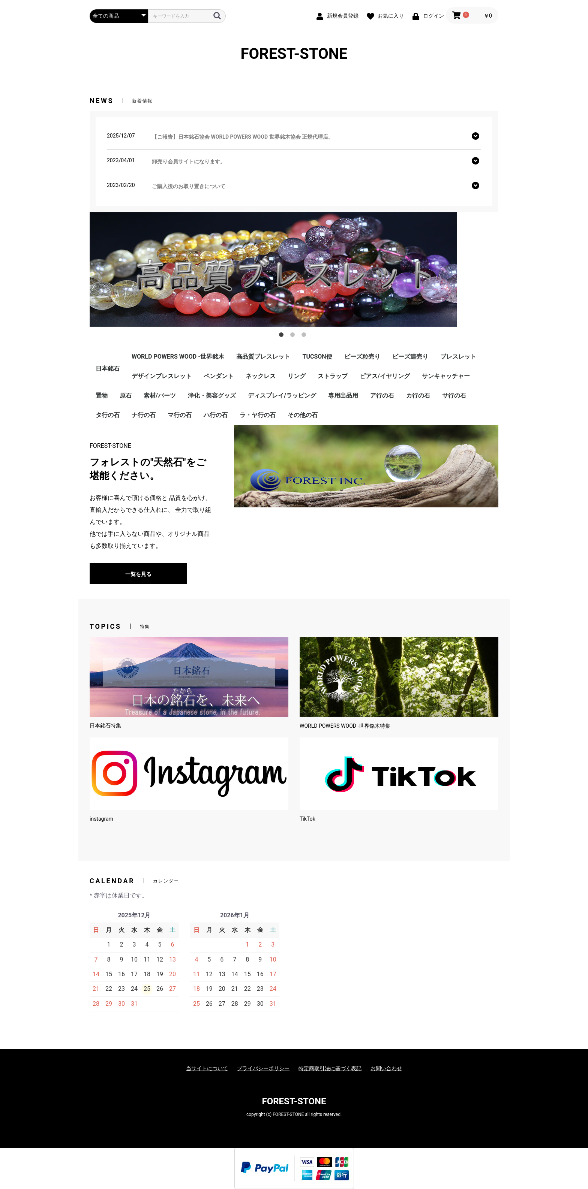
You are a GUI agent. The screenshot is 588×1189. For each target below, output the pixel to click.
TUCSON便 (317, 356)
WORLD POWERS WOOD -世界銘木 (178, 356)
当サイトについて (207, 1068)
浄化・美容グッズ (212, 395)
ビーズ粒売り (362, 356)
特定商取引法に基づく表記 (330, 1068)
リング (297, 376)
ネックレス (261, 376)
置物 (102, 395)
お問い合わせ (386, 1068)
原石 (126, 395)
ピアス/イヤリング (385, 376)
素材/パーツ (160, 395)
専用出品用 (343, 395)
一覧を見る (138, 574)
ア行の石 (382, 395)
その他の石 (303, 415)
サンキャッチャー (446, 376)
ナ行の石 (144, 415)
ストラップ (333, 376)
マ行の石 (180, 415)
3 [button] (305, 336)
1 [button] (282, 336)
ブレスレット (458, 356)
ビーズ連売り (410, 356)
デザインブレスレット (162, 376)
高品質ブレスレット (263, 356)
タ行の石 (108, 415)
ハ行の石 (216, 415)
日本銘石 (108, 368)
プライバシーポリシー (263, 1068)
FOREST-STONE (294, 54)
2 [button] (294, 336)
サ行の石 (454, 395)
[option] (294, 269)
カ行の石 (418, 395)
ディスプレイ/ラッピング (282, 395)
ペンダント (219, 376)
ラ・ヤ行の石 (258, 415)
